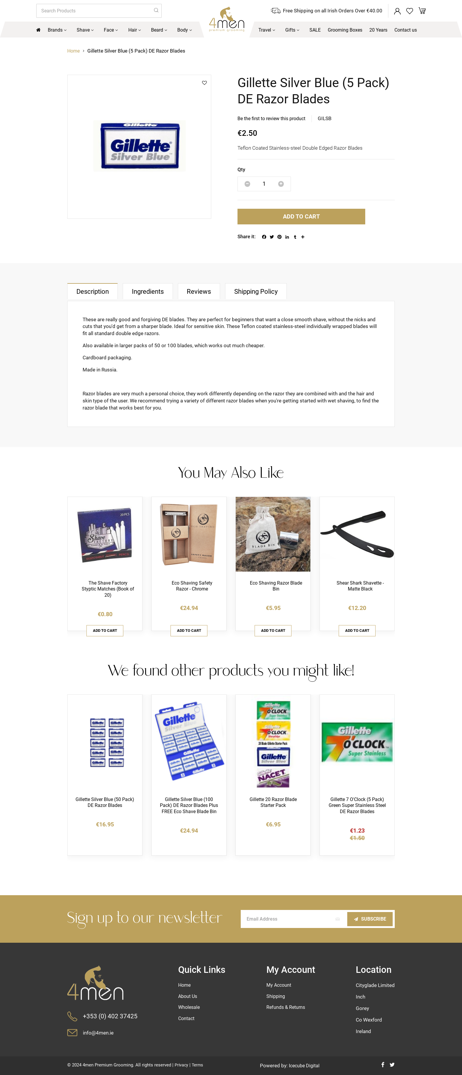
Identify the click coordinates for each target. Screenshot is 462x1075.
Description (97, 296)
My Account (279, 985)
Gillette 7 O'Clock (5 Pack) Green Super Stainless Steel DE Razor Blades (357, 812)
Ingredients (161, 295)
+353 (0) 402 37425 (110, 1016)
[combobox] (99, 11)
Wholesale (189, 1008)
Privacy (182, 1065)
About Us (188, 996)
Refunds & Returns (286, 1008)
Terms (198, 1065)
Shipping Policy (286, 295)
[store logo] (213, 23)
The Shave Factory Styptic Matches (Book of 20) (107, 594)
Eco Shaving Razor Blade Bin (275, 591)
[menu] (231, 31)
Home (74, 52)
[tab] (97, 296)
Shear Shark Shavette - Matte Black (360, 591)
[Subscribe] (368, 918)
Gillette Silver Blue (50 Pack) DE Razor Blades (105, 809)
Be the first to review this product (274, 120)
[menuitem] (58, 31)
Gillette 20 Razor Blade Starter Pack (273, 809)
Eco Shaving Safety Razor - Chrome (192, 591)
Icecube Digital (304, 1066)
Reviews (220, 295)
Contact (187, 1019)
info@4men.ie (100, 1032)
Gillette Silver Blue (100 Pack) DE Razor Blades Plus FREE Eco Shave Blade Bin (189, 816)
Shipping (276, 996)
